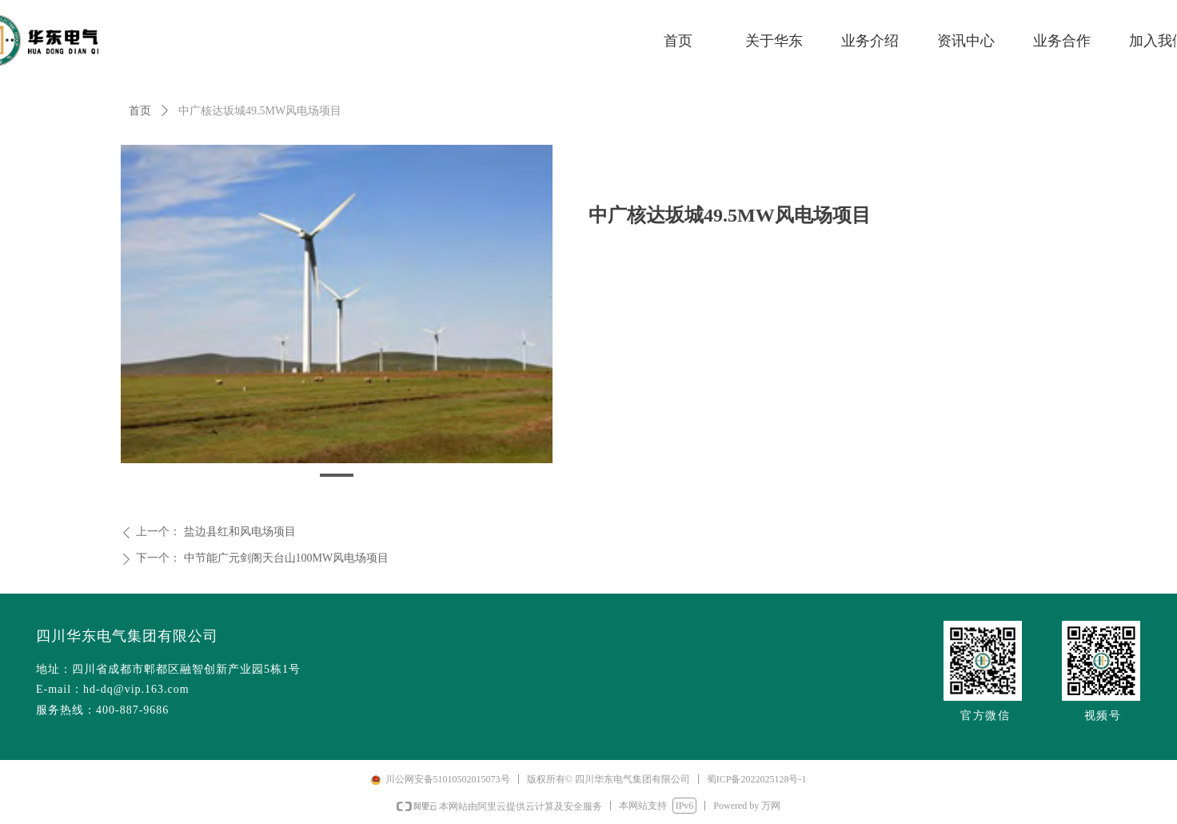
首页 (140, 111)
